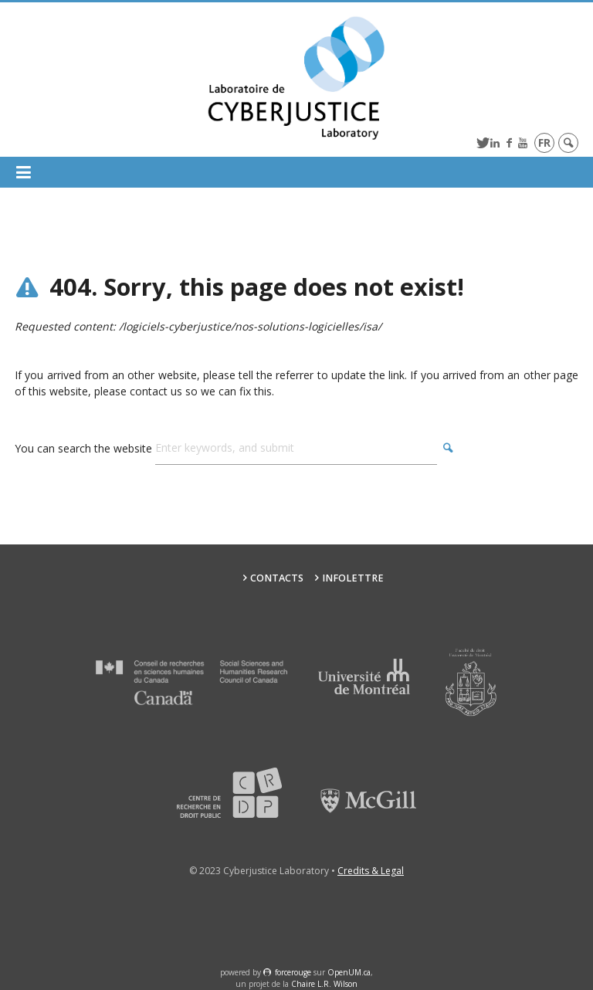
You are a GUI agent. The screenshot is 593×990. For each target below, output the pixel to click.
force (293, 972)
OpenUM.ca (349, 972)
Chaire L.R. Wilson (324, 983)
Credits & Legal (370, 870)
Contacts (276, 578)
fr (544, 142)
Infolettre (353, 578)
